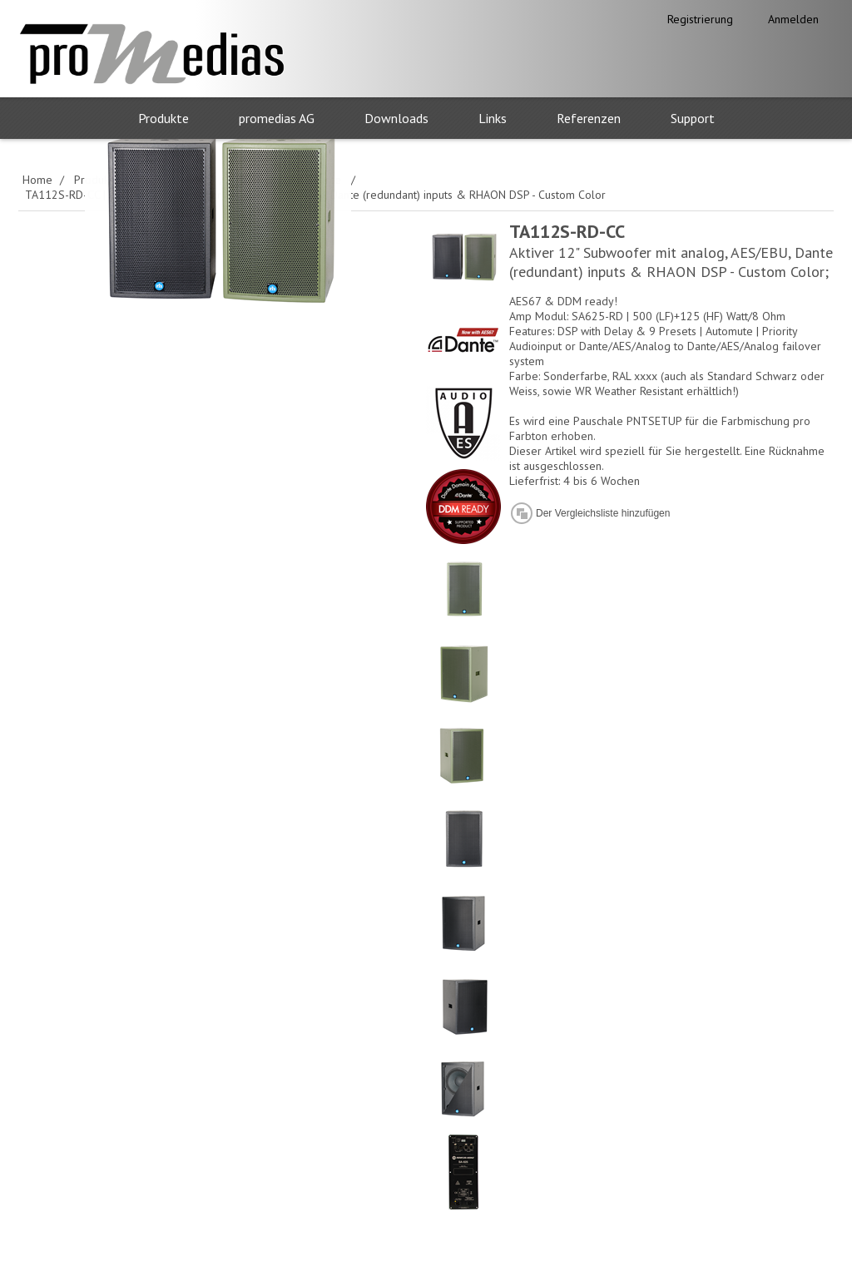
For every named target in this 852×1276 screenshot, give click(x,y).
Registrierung (700, 19)
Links (492, 118)
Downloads (396, 118)
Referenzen (589, 118)
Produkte (163, 118)
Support (693, 118)
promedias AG (277, 118)
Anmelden (793, 19)
